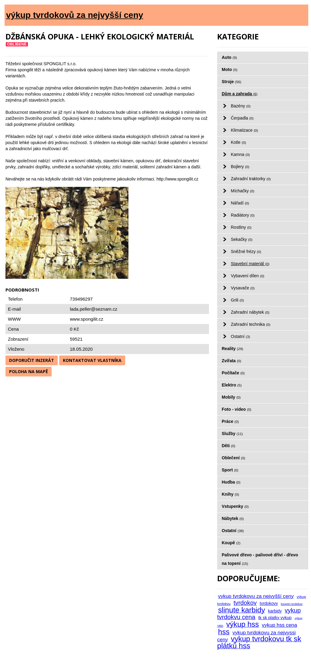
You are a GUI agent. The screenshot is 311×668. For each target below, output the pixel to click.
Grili (237, 300)
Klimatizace (244, 130)
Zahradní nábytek (250, 312)
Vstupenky (235, 506)
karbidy (275, 611)
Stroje (231, 81)
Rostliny (241, 227)
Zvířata (231, 360)
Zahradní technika (250, 324)
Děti (228, 445)
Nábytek (233, 518)
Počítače (233, 372)
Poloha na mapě (28, 371)
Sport (230, 469)
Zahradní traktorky (251, 178)
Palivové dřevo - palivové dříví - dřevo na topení (260, 559)
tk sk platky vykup (275, 617)
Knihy (230, 494)
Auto (229, 57)
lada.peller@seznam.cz (93, 309)
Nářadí (240, 203)
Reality (232, 348)
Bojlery (240, 166)
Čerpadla (242, 118)
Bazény (241, 105)
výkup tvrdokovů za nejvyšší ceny (74, 15)
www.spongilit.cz (86, 319)
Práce (230, 421)
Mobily (231, 397)
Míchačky (242, 190)
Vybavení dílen (247, 275)
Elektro (232, 385)
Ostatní (240, 336)
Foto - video (236, 409)
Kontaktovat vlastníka (92, 360)
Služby (232, 433)
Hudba (231, 482)
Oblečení (233, 457)
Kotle (238, 142)
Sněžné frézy (246, 251)
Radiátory (243, 215)
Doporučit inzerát (31, 360)
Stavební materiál (250, 263)
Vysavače (243, 287)
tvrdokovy (269, 603)
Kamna (240, 154)
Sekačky (241, 239)
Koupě (231, 542)
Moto (230, 69)
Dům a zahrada (240, 93)
